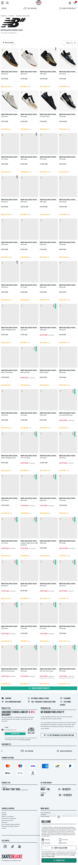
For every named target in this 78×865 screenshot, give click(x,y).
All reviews (4, 822)
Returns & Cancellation (38, 698)
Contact (4, 828)
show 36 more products (39, 688)
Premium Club (45, 708)
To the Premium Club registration (58, 735)
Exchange (65, 698)
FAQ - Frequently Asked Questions (42, 702)
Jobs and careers (45, 816)
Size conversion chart (11, 702)
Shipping (6, 698)
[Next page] (74, 43)
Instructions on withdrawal (9, 818)
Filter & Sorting (8, 43)
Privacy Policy (51, 856)
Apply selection (59, 848)
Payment (4, 812)
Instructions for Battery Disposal (10, 826)
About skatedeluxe (46, 812)
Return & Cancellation (8, 816)
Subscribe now (15, 734)
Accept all (59, 861)
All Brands (43, 814)
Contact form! (24, 790)
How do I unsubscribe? (25, 739)
